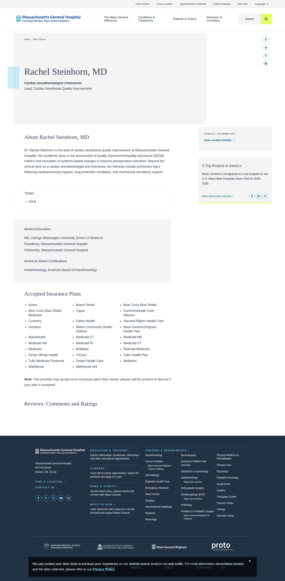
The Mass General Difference (116, 19)
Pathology (186, 504)
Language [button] (261, 4)
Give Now (243, 4)
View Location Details (218, 140)
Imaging (149, 500)
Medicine (150, 513)
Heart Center (152, 494)
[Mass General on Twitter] (46, 498)
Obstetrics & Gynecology (194, 471)
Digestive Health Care (157, 481)
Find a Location (165, 4)
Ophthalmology (189, 477)
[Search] (255, 19)
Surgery (221, 490)
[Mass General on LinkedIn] (68, 498)
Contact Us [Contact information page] (45, 487)
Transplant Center (226, 496)
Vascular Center (225, 515)
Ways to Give (101, 504)
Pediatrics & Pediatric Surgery (197, 511)
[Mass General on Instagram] (53, 498)
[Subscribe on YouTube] (61, 498)
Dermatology (152, 475)
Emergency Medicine (157, 487)
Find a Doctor (143, 4)
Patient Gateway (222, 4)
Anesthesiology (153, 455)
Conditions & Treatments (146, 19)
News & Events (103, 486)
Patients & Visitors (185, 18)
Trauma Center (225, 503)
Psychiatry (222, 471)
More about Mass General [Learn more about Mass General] (216, 196)
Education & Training (109, 450)
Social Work (223, 484)
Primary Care (224, 465)
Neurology (151, 519)
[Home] (54, 18)
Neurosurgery (188, 455)
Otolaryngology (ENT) (193, 494)
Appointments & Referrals (193, 4)
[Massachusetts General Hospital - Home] (60, 451)
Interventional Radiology (158, 506)
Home (27, 39)
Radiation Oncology (227, 477)
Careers (97, 468)
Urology (221, 509)
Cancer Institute (154, 461)
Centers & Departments (166, 450)
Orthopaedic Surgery (192, 488)
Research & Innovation (214, 19)
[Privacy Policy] (104, 569)
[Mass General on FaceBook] (38, 498)
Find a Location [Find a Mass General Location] (49, 482)
